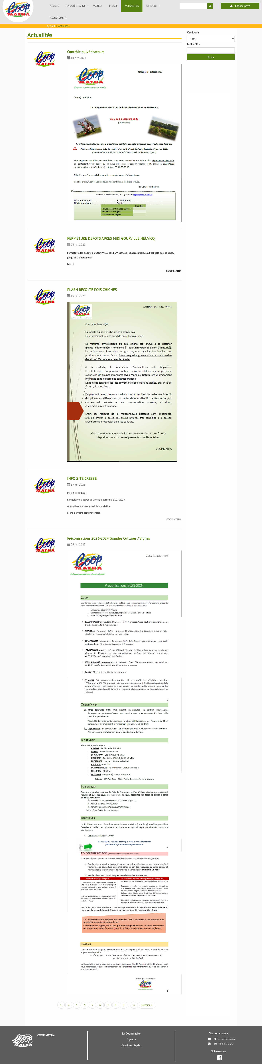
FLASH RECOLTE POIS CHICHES (92, 289)
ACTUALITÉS (132, 5)
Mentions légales (131, 1045)
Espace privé (240, 6)
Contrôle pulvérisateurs (85, 51)
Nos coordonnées (224, 1039)
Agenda (97, 5)
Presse (113, 5)
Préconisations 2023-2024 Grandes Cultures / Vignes (108, 538)
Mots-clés (193, 44)
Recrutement (58, 17)
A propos (153, 7)
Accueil (54, 5)
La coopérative (78, 7)
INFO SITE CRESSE (82, 478)
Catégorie (193, 32)
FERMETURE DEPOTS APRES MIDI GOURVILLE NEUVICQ (111, 238)
